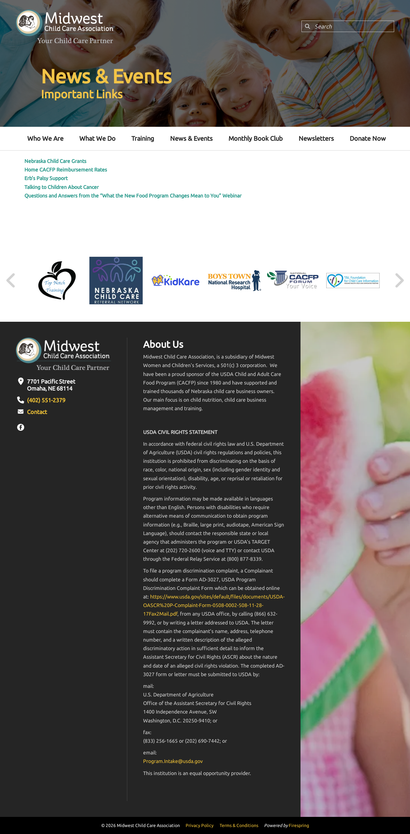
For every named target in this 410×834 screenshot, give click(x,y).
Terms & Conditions (239, 825)
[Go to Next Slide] (399, 280)
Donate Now (368, 138)
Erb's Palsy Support (46, 178)
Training (142, 138)
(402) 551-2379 (46, 400)
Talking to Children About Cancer (61, 187)
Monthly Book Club (255, 138)
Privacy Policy (200, 825)
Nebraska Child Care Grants (55, 161)
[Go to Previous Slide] (11, 280)
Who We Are (45, 138)
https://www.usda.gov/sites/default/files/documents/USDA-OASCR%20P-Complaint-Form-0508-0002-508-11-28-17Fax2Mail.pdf (214, 605)
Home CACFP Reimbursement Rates (65, 169)
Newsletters (316, 138)
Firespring (299, 825)
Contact (37, 412)
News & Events (191, 138)
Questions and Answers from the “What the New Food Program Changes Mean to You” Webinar (132, 195)
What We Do (97, 138)
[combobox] (347, 26)
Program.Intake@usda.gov (173, 761)
